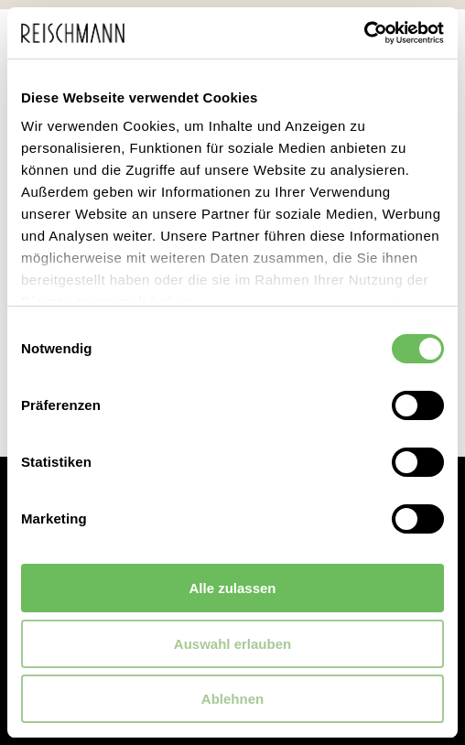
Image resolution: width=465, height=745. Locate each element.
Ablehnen (232, 699)
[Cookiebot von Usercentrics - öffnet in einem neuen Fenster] (364, 33)
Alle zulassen (232, 588)
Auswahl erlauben (232, 644)
